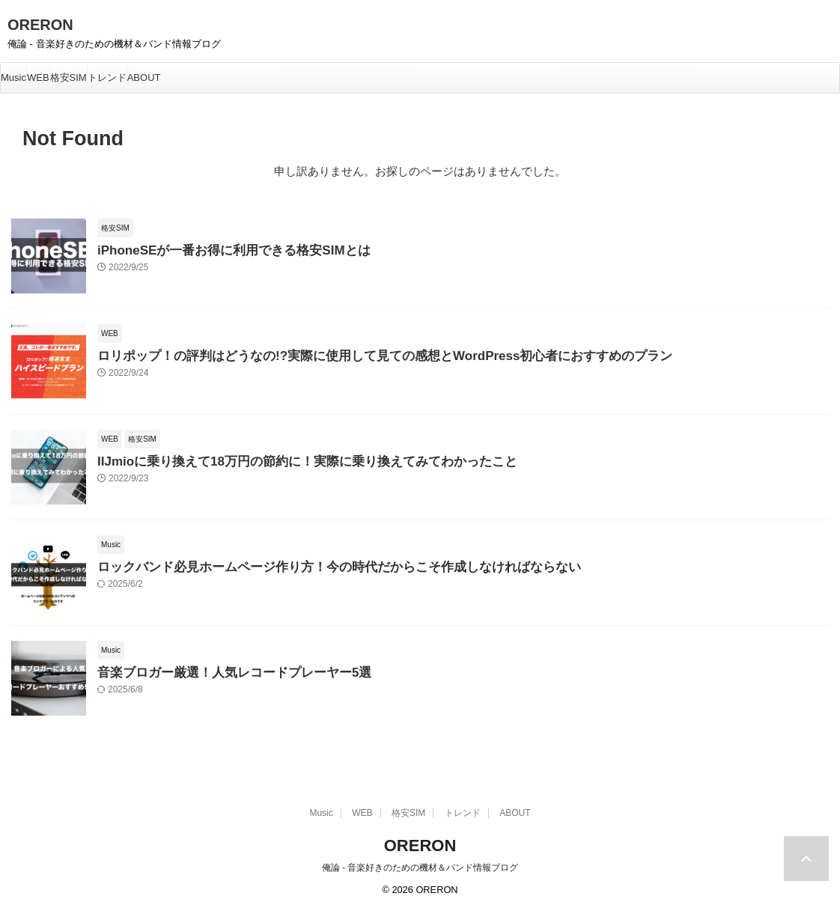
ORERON (40, 24)
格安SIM (68, 77)
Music (13, 77)
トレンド (107, 77)
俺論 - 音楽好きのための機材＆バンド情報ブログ (420, 867)
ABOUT (144, 77)
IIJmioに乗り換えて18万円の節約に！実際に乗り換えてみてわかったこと (282, 460)
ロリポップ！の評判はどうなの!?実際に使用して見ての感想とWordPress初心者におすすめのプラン (351, 354)
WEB (38, 77)
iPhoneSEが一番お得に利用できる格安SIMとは (217, 249)
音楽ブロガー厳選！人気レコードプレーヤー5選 (218, 671)
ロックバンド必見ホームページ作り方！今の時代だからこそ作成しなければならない (310, 565)
